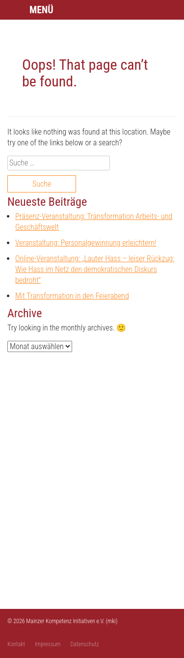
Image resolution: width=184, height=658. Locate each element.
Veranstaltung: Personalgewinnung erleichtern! (85, 242)
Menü (41, 10)
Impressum (48, 644)
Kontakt (16, 644)
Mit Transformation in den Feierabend (72, 296)
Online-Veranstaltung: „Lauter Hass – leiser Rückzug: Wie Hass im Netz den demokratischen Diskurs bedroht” (94, 269)
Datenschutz (85, 644)
